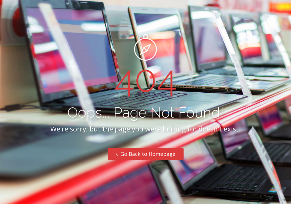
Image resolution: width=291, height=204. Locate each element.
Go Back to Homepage (145, 153)
